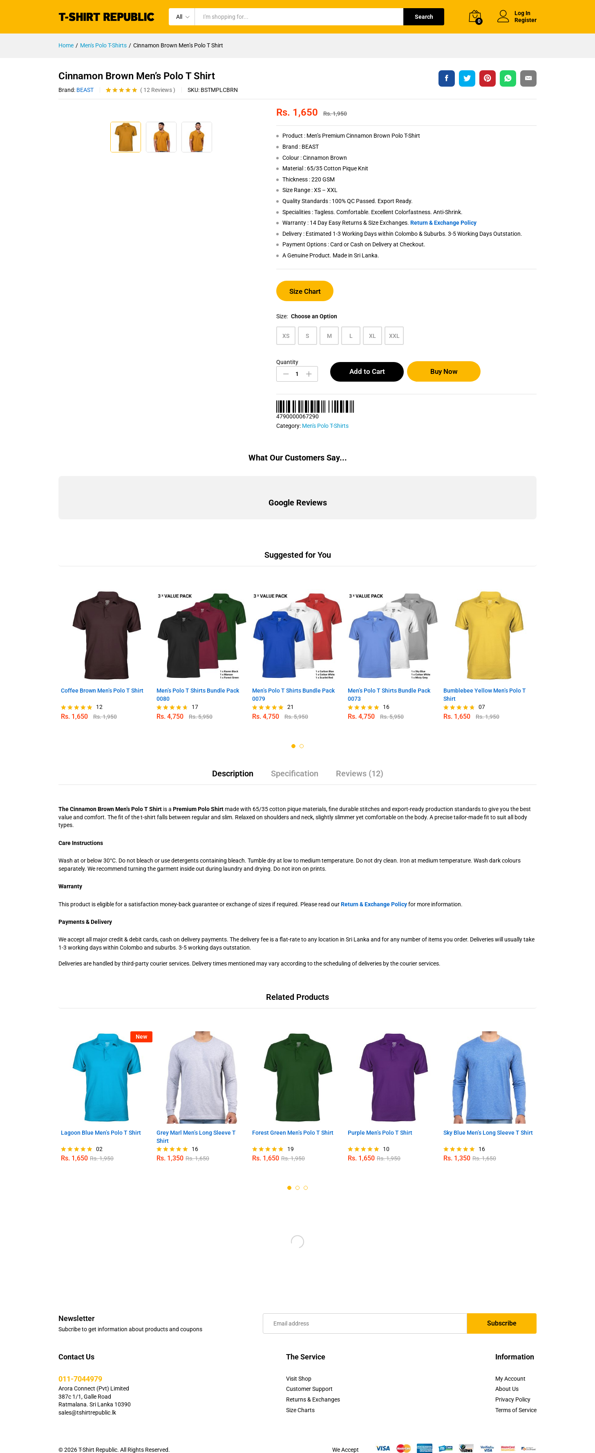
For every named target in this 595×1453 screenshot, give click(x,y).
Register (525, 20)
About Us (507, 1377)
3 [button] (306, 1176)
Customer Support (309, 1377)
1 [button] (293, 735)
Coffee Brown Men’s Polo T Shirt (102, 679)
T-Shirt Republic (97, 1438)
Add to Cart (367, 371)
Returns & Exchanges (313, 1388)
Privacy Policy (512, 1388)
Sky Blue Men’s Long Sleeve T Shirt (488, 1121)
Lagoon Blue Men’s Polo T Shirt (101, 1121)
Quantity (287, 362)
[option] (106, 647)
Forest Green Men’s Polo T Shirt (292, 1121)
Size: (306, 316)
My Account (510, 1367)
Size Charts (300, 1398)
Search (424, 16)
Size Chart (305, 291)
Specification (294, 762)
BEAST (85, 90)
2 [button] (302, 735)
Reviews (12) (359, 762)
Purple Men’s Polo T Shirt (380, 1121)
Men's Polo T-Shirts (325, 425)
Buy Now (447, 371)
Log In (513, 13)
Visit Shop (298, 1367)
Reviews (157, 90)
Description (232, 762)
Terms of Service (516, 1398)
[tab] (233, 765)
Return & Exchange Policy (443, 222)
